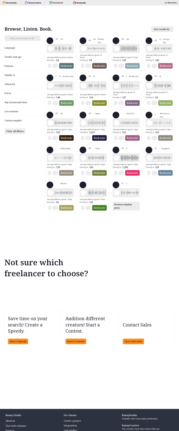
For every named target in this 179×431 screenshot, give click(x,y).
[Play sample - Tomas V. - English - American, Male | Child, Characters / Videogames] (116, 158)
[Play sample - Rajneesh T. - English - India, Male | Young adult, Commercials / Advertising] (83, 158)
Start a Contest (76, 341)
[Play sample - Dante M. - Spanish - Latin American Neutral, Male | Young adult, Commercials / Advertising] (50, 193)
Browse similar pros (123, 206)
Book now (66, 65)
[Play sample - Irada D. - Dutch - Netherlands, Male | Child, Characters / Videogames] (50, 158)
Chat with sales (133, 341)
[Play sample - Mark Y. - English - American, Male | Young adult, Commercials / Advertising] (116, 48)
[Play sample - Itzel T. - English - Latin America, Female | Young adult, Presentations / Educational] (116, 193)
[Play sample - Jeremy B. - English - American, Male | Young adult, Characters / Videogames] (149, 85)
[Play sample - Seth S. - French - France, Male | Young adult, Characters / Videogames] (83, 85)
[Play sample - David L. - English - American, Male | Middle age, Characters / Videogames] (50, 48)
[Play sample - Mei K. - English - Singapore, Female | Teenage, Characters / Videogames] (83, 123)
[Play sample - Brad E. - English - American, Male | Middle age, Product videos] (116, 123)
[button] (63, 48)
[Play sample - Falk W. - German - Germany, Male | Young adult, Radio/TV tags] (50, 123)
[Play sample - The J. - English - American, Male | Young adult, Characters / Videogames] (149, 48)
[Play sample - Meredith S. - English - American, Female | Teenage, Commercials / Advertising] (116, 85)
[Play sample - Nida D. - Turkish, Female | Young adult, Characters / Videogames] (83, 193)
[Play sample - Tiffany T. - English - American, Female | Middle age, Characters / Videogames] (83, 48)
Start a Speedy (18, 341)
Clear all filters (15, 131)
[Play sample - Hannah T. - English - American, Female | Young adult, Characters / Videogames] (50, 85)
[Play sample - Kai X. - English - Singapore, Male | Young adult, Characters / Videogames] (149, 158)
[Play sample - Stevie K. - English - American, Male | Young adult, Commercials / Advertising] (149, 123)
